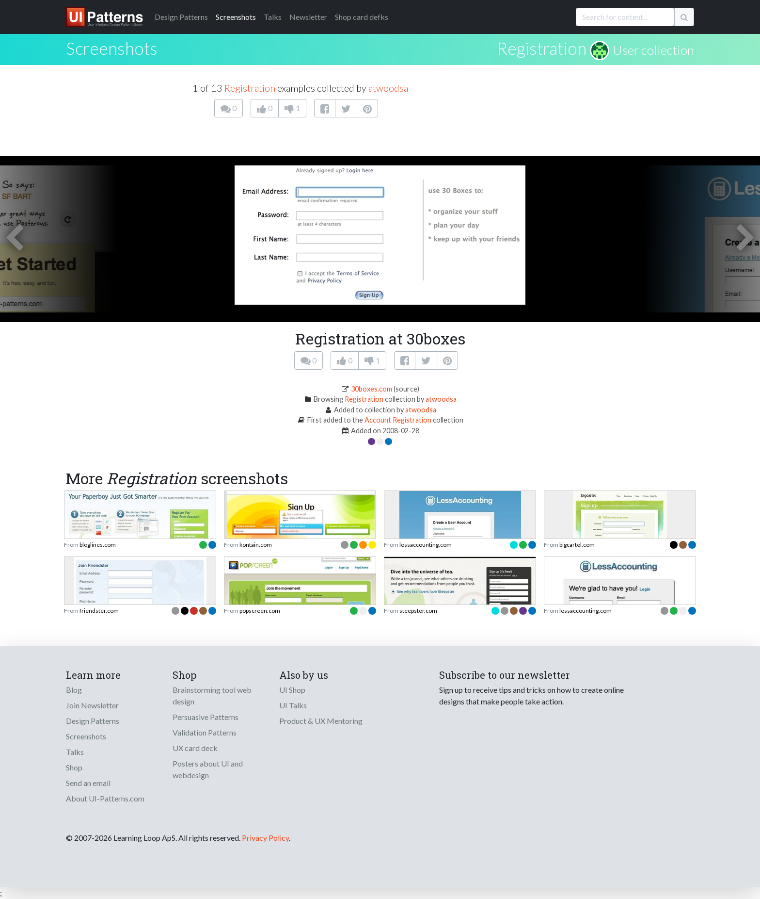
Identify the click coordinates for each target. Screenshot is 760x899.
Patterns (181, 16)
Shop (74, 767)
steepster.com (418, 610)
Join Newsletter (92, 705)
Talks (273, 16)
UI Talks (293, 705)
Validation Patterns (205, 732)
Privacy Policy (265, 837)
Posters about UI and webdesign (208, 769)
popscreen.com (259, 610)
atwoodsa (388, 88)
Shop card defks (361, 16)
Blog (74, 689)
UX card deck (195, 747)
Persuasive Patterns (205, 716)
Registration (541, 48)
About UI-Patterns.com (105, 798)
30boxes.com (371, 389)
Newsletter (308, 16)
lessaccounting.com (425, 544)
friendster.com (99, 610)
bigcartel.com (577, 544)
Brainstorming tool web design (212, 695)
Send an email (88, 782)
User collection (653, 50)
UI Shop (292, 689)
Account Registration (397, 420)
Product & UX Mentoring (321, 720)
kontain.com (255, 544)
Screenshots (236, 16)
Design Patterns (92, 720)
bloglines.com (97, 544)
